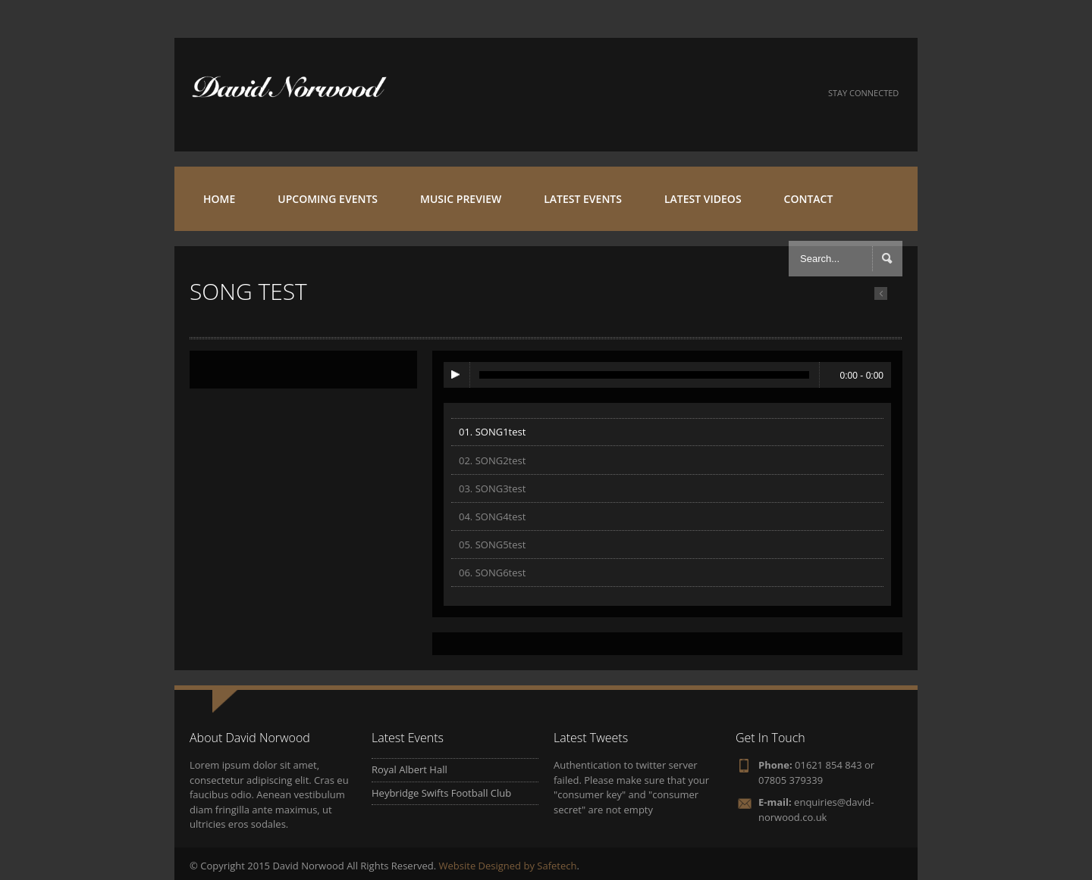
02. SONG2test (492, 460)
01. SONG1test (492, 431)
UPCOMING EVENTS (328, 199)
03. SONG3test (492, 488)
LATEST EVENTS (583, 199)
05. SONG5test (492, 544)
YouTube (670, 93)
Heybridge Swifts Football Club (441, 793)
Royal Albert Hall (409, 769)
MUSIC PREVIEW (460, 199)
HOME (219, 199)
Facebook (588, 93)
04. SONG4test (492, 516)
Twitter (629, 93)
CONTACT (808, 199)
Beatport (752, 93)
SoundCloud (711, 93)
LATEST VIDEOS (703, 199)
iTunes (793, 93)
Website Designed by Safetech (508, 865)
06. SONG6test (492, 572)
